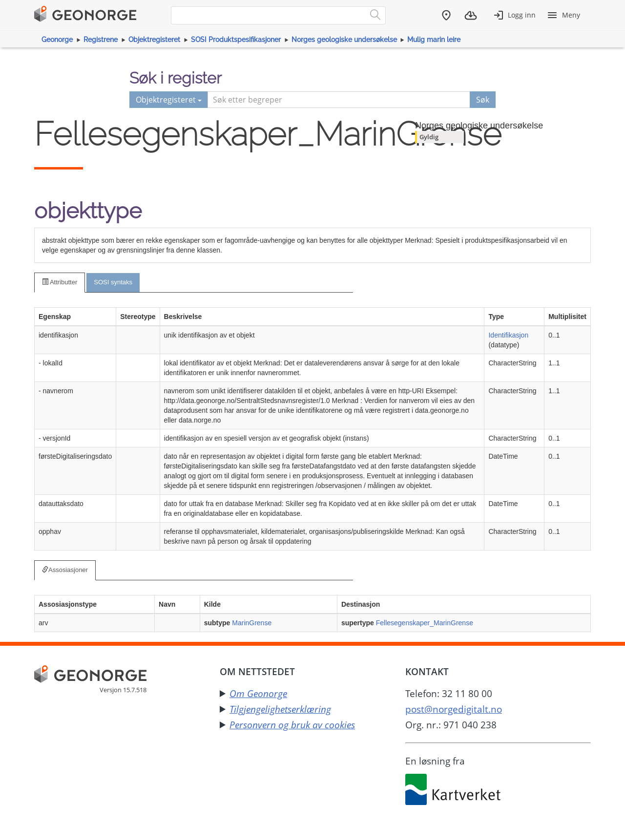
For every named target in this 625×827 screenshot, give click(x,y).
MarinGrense (251, 623)
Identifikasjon (508, 335)
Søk (482, 99)
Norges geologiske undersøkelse (344, 39)
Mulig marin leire (433, 39)
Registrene (100, 39)
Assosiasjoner (65, 569)
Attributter (59, 282)
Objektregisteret (154, 39)
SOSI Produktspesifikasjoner (236, 39)
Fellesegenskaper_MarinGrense (424, 623)
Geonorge (57, 39)
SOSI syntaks (113, 282)
